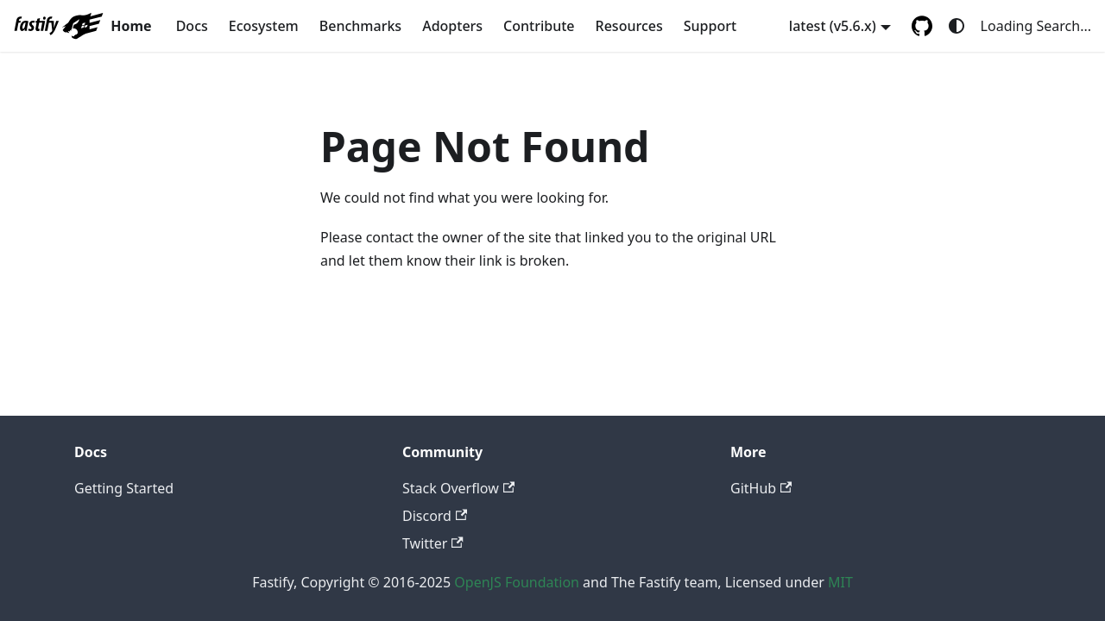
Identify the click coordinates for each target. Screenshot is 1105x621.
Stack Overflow (458, 488)
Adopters (452, 25)
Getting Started (124, 488)
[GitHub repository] (922, 26)
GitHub (761, 488)
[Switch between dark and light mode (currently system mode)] (956, 26)
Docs (192, 25)
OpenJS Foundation (516, 582)
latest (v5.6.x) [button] (832, 25)
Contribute (538, 25)
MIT (840, 582)
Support (710, 25)
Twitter (433, 543)
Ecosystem (264, 25)
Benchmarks (360, 25)
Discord (434, 515)
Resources (629, 25)
